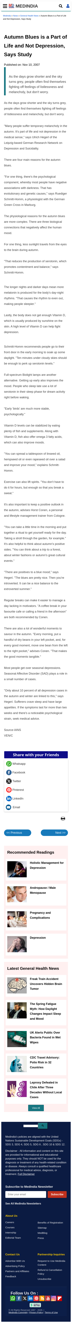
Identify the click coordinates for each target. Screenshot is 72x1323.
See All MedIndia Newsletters (23, 1203)
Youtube (47, 1298)
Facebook (15, 772)
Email (13, 807)
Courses (10, 1227)
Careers (9, 1222)
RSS (41, 1298)
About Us (11, 1215)
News (15, 16)
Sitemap (42, 1227)
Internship (10, 1232)
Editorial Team (13, 1237)
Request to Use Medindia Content (51, 1263)
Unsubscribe (44, 1279)
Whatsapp (16, 764)
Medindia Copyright (18, 1312)
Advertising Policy (15, 1266)
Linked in (30, 1298)
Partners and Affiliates (17, 1271)
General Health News (29, 16)
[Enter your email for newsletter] (25, 1194)
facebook (18, 1298)
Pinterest (15, 790)
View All (36, 1108)
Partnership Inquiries (51, 1254)
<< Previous (14, 832)
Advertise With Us (15, 1261)
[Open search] (60, 6)
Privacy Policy (36, 1312)
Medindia (7, 16)
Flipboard (59, 1298)
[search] (30, 1126)
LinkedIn (14, 798)
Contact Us (12, 1254)
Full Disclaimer (26, 1174)
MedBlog (42, 1233)
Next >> (60, 832)
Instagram (53, 1298)
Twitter (13, 781)
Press (41, 1238)
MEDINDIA (23, 6)
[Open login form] (68, 6)
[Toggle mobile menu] (4, 6)
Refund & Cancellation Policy (50, 1272)
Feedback (10, 1276)
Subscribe (57, 1194)
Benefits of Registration (50, 1222)
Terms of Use (51, 1312)
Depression (38, 937)
